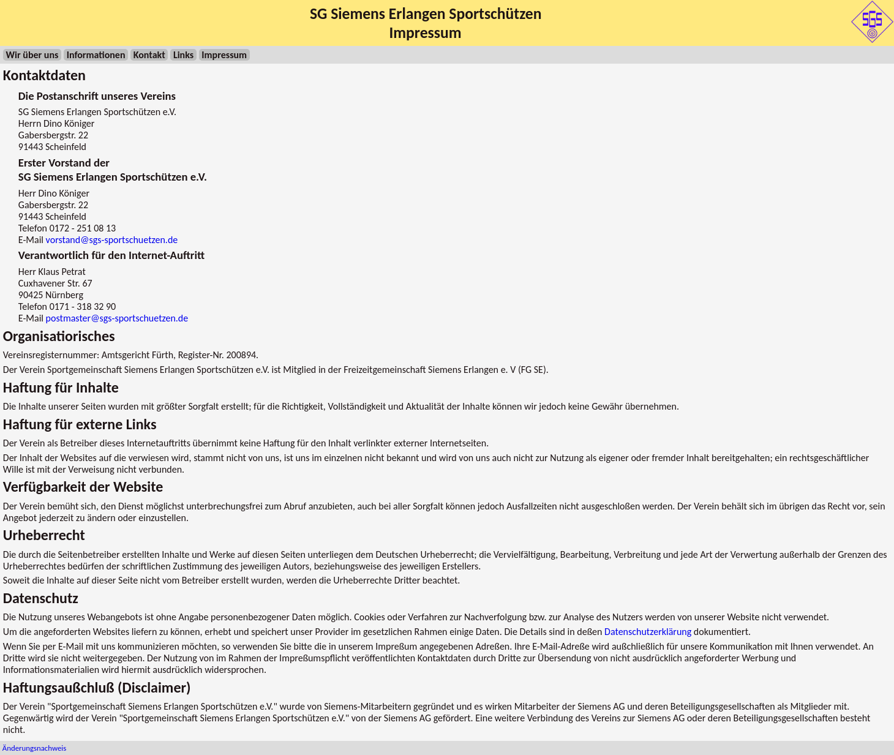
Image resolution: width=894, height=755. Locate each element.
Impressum (224, 55)
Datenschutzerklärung (647, 631)
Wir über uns (32, 55)
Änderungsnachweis (34, 748)
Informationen (96, 55)
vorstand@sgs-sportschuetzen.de (112, 240)
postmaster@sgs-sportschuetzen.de (117, 318)
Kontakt (149, 55)
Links (183, 55)
